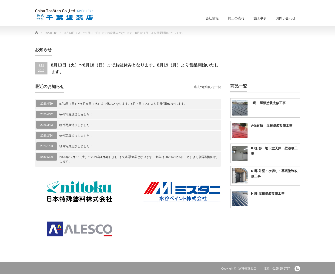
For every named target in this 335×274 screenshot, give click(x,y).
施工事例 (260, 18)
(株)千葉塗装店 (247, 268)
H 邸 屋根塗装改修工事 (268, 193)
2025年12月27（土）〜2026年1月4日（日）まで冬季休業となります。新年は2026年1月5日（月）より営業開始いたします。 (138, 159)
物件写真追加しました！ (76, 114)
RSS (297, 268)
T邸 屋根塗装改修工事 (268, 103)
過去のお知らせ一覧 (207, 87)
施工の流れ (236, 18)
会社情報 (212, 18)
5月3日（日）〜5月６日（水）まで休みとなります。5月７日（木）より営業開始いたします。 (123, 103)
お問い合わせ (285, 18)
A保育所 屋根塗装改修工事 (271, 125)
